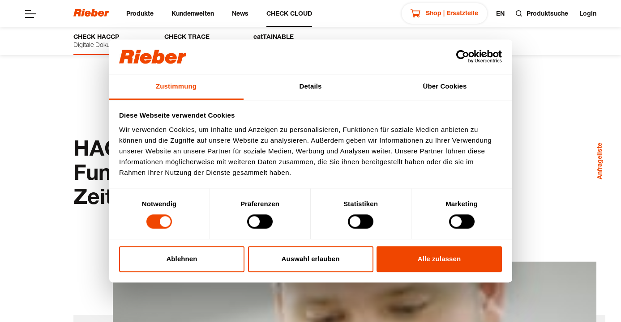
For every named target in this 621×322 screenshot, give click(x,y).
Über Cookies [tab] (445, 86)
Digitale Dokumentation (105, 40)
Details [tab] (311, 86)
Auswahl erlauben (311, 259)
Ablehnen (181, 259)
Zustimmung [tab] (176, 86)
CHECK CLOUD (289, 13)
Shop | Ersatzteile (444, 13)
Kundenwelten (192, 13)
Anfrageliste (599, 161)
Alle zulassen (439, 259)
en (500, 13)
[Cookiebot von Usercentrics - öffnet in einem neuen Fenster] (463, 57)
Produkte (140, 13)
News (240, 13)
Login (587, 13)
